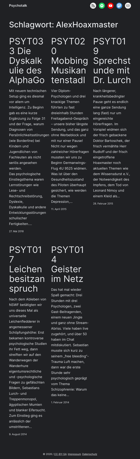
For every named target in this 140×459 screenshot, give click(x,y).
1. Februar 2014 (60, 402)
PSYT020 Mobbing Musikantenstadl (69, 60)
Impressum (74, 454)
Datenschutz (89, 454)
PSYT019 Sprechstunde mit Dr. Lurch (112, 60)
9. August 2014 (18, 434)
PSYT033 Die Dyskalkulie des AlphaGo (27, 60)
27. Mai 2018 (16, 231)
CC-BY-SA (60, 454)
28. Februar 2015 (103, 203)
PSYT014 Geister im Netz (67, 264)
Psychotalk (18, 6)
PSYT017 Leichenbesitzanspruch (27, 269)
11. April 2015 (58, 209)
